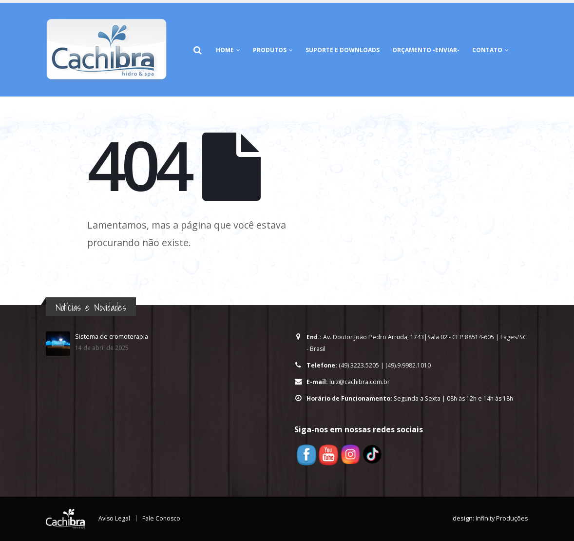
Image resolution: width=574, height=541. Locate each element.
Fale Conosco (162, 518)
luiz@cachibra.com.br (360, 382)
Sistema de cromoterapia (111, 336)
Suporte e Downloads (343, 50)
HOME (225, 50)
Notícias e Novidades (91, 307)
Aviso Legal (114, 518)
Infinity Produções (502, 518)
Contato (487, 50)
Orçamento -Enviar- (425, 50)
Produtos (270, 50)
